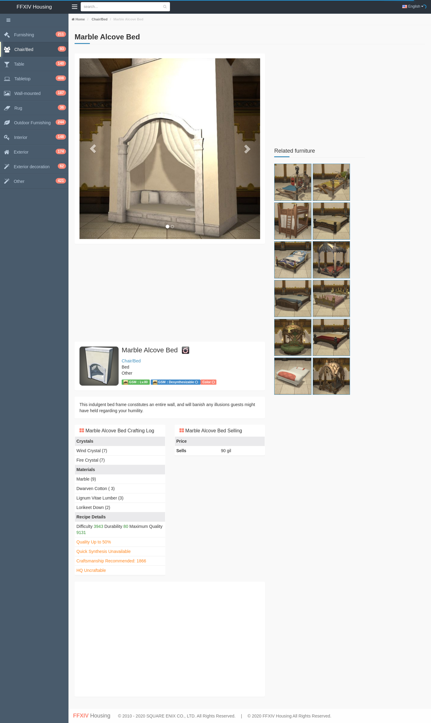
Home (80, 19)
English (412, 6)
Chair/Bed (99, 19)
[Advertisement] (170, 293)
